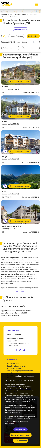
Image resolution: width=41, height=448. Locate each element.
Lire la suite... (20, 291)
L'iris (4, 191)
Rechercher (33, 36)
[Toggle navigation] (37, 4)
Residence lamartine (11, 226)
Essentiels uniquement (20, 435)
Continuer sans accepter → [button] (25, 376)
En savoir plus (20, 429)
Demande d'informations (19, 81)
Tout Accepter (20, 441)
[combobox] (20, 42)
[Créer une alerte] (20, 29)
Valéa (5, 121)
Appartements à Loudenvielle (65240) (16, 310)
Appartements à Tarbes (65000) (14, 313)
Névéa (5, 87)
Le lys (4, 156)
